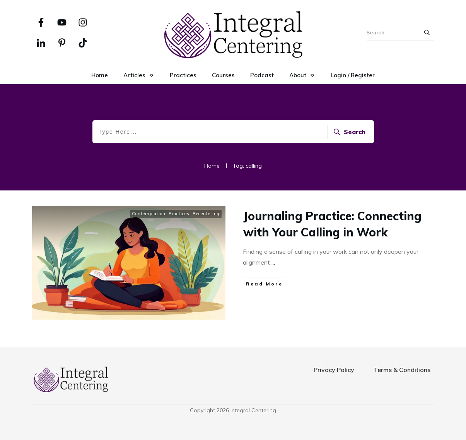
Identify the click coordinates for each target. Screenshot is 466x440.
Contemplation (149, 213)
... (273, 262)
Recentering (206, 213)
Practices (179, 213)
